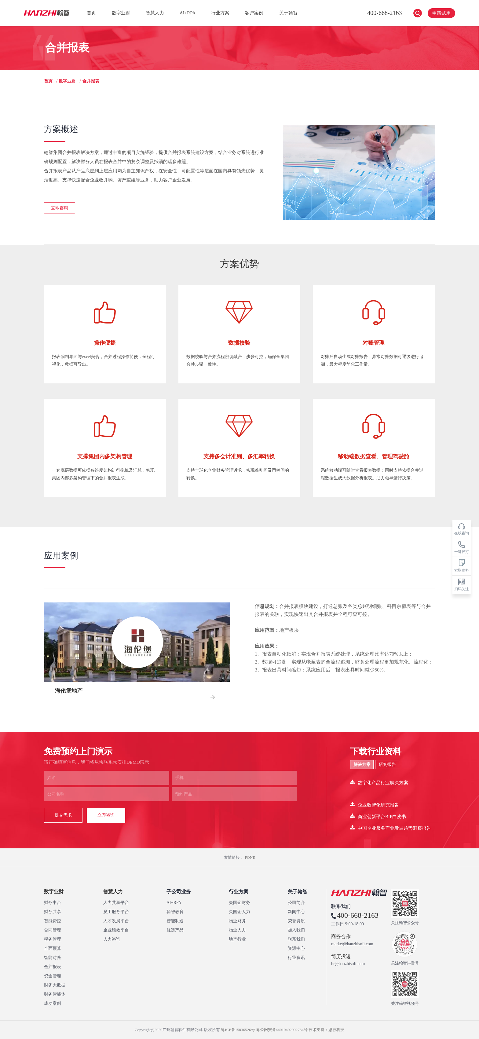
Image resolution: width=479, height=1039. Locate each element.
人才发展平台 (116, 921)
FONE (250, 857)
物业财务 (237, 921)
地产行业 (237, 939)
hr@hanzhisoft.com (348, 964)
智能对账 (52, 957)
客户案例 (254, 12)
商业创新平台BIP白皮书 (378, 816)
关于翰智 (288, 12)
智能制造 (175, 921)
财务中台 (52, 902)
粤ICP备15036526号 (238, 1029)
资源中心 (296, 948)
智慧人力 (155, 12)
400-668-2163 (379, 12)
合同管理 (52, 930)
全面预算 (52, 948)
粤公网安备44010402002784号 (282, 1029)
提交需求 (63, 815)
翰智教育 (175, 911)
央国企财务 (239, 902)
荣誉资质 (296, 921)
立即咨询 (59, 208)
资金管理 (52, 976)
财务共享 (52, 911)
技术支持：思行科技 (326, 1029)
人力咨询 (111, 939)
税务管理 (52, 939)
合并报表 (52, 966)
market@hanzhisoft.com (352, 944)
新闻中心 (296, 911)
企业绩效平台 (116, 930)
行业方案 (220, 12)
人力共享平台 (116, 902)
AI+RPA (188, 12)
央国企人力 (239, 911)
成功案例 (52, 1003)
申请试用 (441, 13)
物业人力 (237, 930)
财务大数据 (54, 985)
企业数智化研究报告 (374, 804)
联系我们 (296, 939)
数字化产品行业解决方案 (379, 782)
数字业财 (121, 12)
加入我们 (296, 930)
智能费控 (52, 921)
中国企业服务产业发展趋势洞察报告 (390, 828)
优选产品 (175, 930)
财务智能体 (54, 994)
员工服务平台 (116, 911)
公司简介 (296, 902)
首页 (91, 12)
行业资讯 (296, 957)
